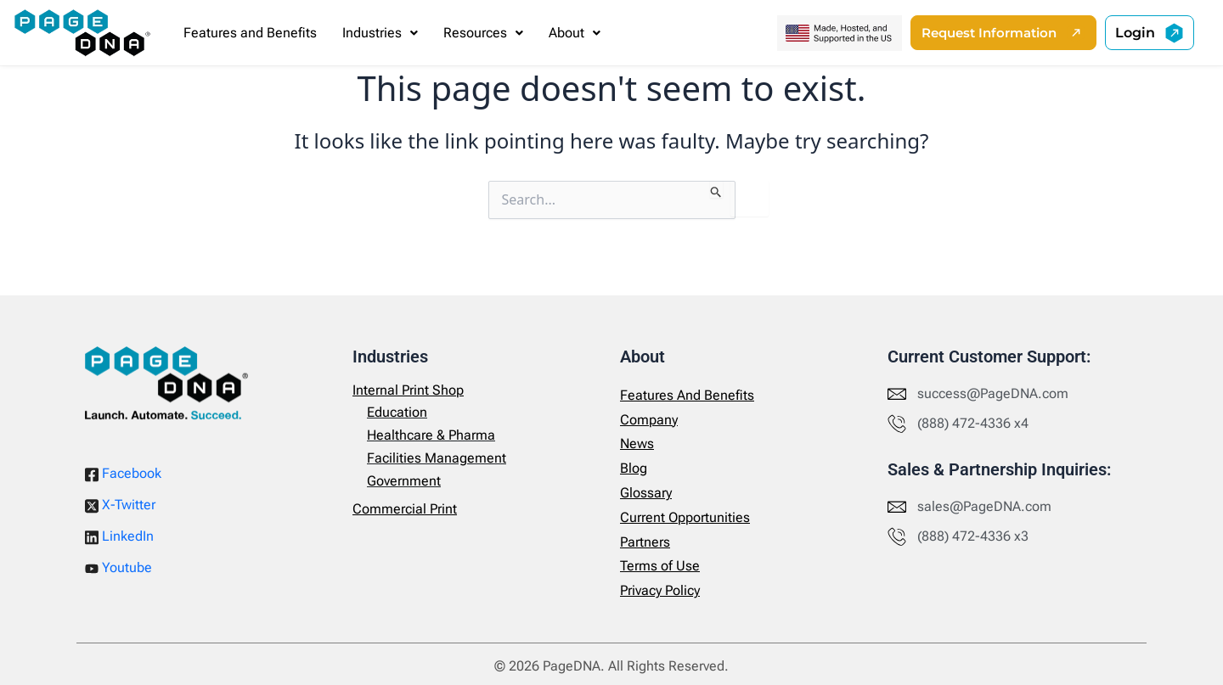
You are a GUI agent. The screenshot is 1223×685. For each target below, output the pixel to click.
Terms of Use (660, 566)
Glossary (646, 493)
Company (649, 420)
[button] (380, 33)
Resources (483, 33)
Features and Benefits (250, 33)
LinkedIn (119, 536)
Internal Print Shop (408, 390)
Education (397, 412)
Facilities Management (436, 458)
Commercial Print (404, 509)
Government (404, 481)
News (637, 443)
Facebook (123, 473)
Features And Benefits (687, 395)
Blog (633, 468)
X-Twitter (120, 505)
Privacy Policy (660, 590)
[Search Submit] (716, 189)
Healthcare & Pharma (431, 435)
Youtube (118, 567)
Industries (380, 33)
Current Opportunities (685, 517)
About (574, 33)
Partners (645, 542)
